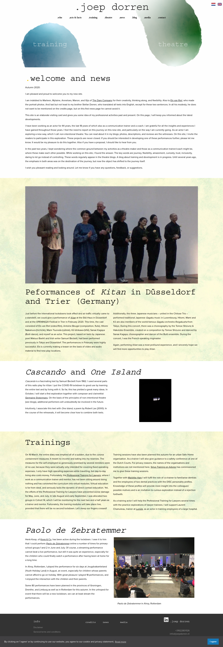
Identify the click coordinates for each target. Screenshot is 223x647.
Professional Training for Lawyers (83, 475)
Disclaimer (38, 627)
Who (59, 17)
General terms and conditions (47, 631)
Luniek (139, 509)
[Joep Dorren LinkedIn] (167, 621)
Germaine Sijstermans (36, 397)
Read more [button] (120, 641)
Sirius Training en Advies (163, 467)
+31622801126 (182, 630)
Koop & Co (45, 539)
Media (147, 17)
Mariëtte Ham (135, 477)
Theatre (108, 17)
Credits (90, 622)
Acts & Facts (75, 17)
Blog (134, 17)
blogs (33, 401)
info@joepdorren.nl (179, 633)
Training (93, 17)
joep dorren (111, 7)
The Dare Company (102, 100)
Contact (162, 17)
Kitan (73, 317)
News (122, 17)
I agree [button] (213, 641)
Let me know (81, 167)
